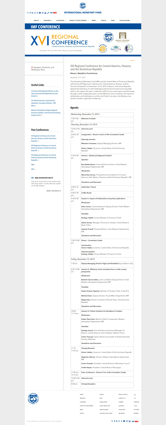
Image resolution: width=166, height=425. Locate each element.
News (94, 20)
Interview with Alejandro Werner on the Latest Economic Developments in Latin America (44, 93)
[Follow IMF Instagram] (35, 13)
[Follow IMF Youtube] (40, 13)
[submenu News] (97, 20)
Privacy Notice (123, 394)
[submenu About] (41, 20)
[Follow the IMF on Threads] (37, 13)
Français (136, 402)
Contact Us (122, 398)
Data (112, 20)
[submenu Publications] (130, 20)
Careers (121, 402)
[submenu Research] (53, 20)
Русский (136, 410)
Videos (103, 20)
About (37, 20)
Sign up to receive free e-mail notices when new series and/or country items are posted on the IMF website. (46, 183)
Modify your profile (53, 191)
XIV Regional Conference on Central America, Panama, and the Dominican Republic (43, 148)
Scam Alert (122, 410)
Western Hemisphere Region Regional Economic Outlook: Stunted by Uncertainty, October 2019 (46, 112)
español (132, 60)
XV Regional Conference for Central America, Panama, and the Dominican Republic (43, 138)
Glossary (121, 406)
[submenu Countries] (66, 20)
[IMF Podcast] (43, 13)
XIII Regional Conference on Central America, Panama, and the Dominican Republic (43, 157)
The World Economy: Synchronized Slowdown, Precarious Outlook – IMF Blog (43, 103)
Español (136, 413)
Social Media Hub (105, 406)
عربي (135, 394)
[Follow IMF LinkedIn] (32, 13)
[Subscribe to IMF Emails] (45, 13)
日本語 (135, 406)
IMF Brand (122, 413)
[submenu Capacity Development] (88, 20)
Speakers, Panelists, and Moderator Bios (42, 68)
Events (82, 413)
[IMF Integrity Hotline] (48, 13)
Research (48, 20)
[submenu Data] (115, 20)
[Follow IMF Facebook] (30, 13)
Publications (124, 20)
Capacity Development (78, 20)
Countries (61, 20)
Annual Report (104, 410)
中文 (135, 398)
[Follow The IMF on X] (28, 13)
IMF (32, 164)
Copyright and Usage (106, 413)
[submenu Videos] (107, 20)
